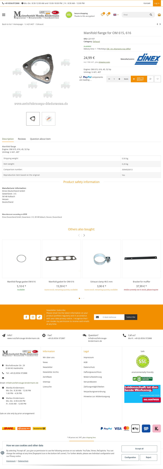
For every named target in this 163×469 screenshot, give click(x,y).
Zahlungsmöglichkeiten (94, 386)
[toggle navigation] (3, 14)
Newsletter (48, 367)
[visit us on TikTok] (39, 317)
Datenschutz (23, 461)
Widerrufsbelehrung (93, 377)
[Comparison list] (107, 14)
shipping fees (91, 437)
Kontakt (147, 3)
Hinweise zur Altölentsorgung (97, 396)
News (45, 362)
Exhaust (96, 41)
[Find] (136, 15)
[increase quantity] (119, 79)
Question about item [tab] (40, 138)
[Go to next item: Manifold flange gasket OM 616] (157, 24)
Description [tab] (8, 138)
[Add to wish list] (157, 79)
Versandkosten (90, 382)
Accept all (139, 449)
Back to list (7, 24)
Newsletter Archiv (51, 372)
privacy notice (66, 318)
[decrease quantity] (109, 79)
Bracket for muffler (141, 281)
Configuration (130, 457)
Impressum (11, 461)
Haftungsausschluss (92, 372)
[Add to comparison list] (150, 79)
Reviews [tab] (22, 138)
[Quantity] (114, 79)
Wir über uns (49, 357)
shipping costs (104, 62)
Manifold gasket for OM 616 (61, 281)
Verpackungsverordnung (94, 391)
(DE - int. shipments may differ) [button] (119, 49)
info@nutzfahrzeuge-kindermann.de (22, 383)
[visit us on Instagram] (33, 317)
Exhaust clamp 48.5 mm (102, 281)
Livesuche (47, 386)
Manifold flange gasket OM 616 (21, 281)
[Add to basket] (139, 79)
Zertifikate (47, 377)
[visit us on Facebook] (26, 317)
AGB (85, 362)
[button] (141, 3)
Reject (148, 457)
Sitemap (46, 382)
